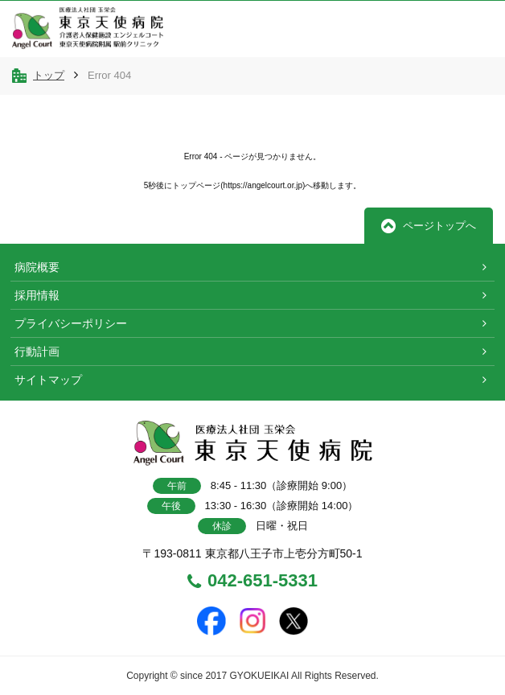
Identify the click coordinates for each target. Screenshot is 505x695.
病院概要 (37, 267)
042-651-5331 (252, 581)
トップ (48, 75)
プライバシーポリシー (70, 323)
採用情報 (37, 295)
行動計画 (37, 351)
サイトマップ (48, 379)
